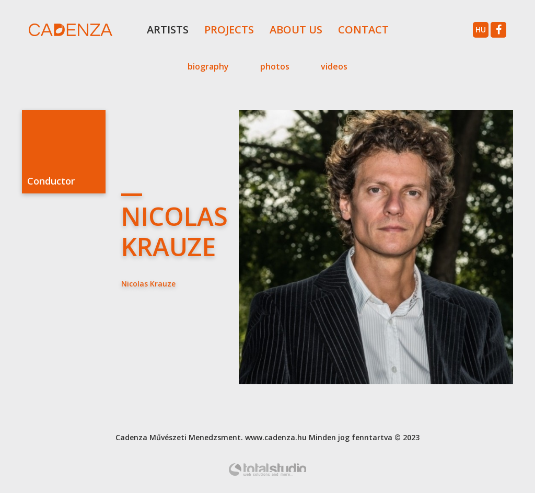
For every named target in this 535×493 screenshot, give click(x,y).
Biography (208, 66)
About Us (296, 29)
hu (480, 30)
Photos (274, 66)
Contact (363, 29)
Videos (334, 66)
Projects (229, 29)
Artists (168, 29)
